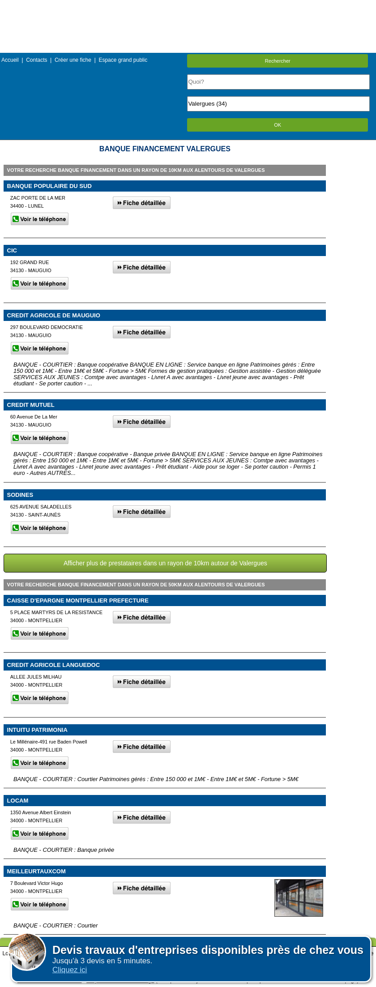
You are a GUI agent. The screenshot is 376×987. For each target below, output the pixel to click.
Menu (188, 6)
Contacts (36, 60)
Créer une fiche (73, 60)
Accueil (10, 60)
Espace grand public (122, 60)
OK (277, 125)
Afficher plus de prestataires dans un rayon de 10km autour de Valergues (165, 563)
